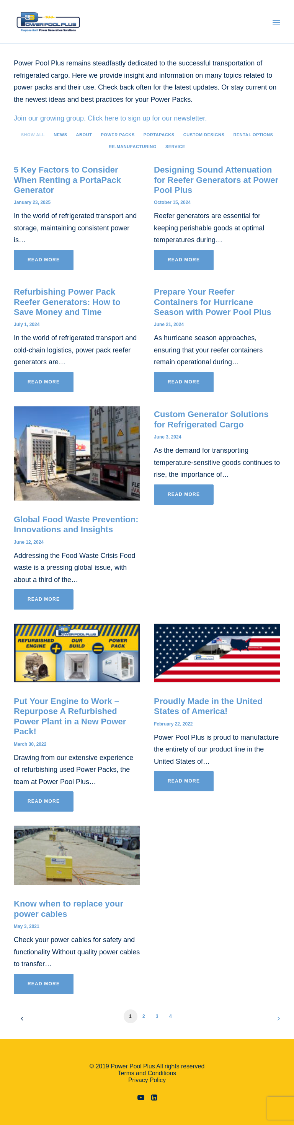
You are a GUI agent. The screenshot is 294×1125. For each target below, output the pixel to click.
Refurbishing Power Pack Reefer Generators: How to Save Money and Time (67, 302)
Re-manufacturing (133, 146)
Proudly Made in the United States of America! (208, 706)
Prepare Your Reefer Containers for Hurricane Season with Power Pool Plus (212, 302)
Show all (33, 134)
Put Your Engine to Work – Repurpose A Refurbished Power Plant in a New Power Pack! (70, 716)
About (84, 134)
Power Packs (117, 134)
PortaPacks (159, 134)
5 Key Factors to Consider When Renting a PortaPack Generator (67, 180)
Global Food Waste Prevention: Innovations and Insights (76, 524)
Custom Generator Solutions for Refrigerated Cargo (211, 419)
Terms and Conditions (147, 1073)
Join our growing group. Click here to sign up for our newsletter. (110, 118)
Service (175, 146)
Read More (44, 259)
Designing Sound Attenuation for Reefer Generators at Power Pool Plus (216, 180)
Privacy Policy (147, 1080)
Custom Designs (204, 134)
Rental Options (253, 134)
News (60, 134)
